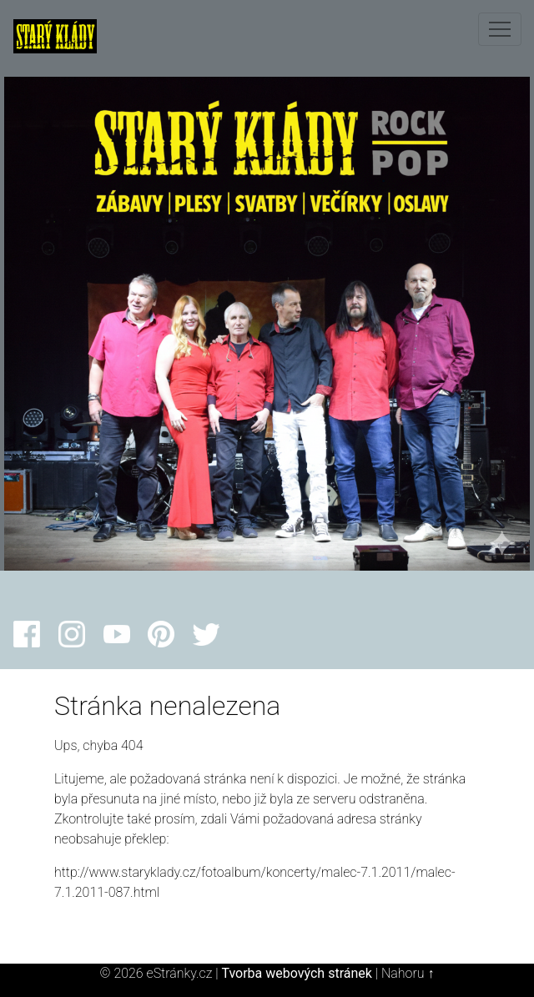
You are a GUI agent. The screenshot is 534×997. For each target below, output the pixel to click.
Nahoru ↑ (407, 973)
